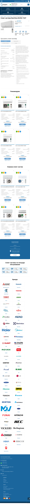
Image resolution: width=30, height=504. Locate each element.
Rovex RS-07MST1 (23, 221)
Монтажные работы (6, 493)
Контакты (4, 481)
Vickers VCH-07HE (23, 111)
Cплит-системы (9, 16)
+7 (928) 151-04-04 (14, 4)
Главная (2, 16)
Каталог (5, 16)
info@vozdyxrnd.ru (4, 475)
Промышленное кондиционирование (8, 488)
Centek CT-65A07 (23, 145)
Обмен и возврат (5, 482)
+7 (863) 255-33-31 (14, 3)
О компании (5, 480)
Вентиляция (5, 487)
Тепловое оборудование (6, 489)
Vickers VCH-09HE (9, 145)
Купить (8, 124)
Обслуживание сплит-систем (7, 494)
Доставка (4, 495)
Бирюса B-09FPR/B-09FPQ (10, 221)
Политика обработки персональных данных (6, 458)
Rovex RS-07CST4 (8, 111)
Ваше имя (15, 245)
